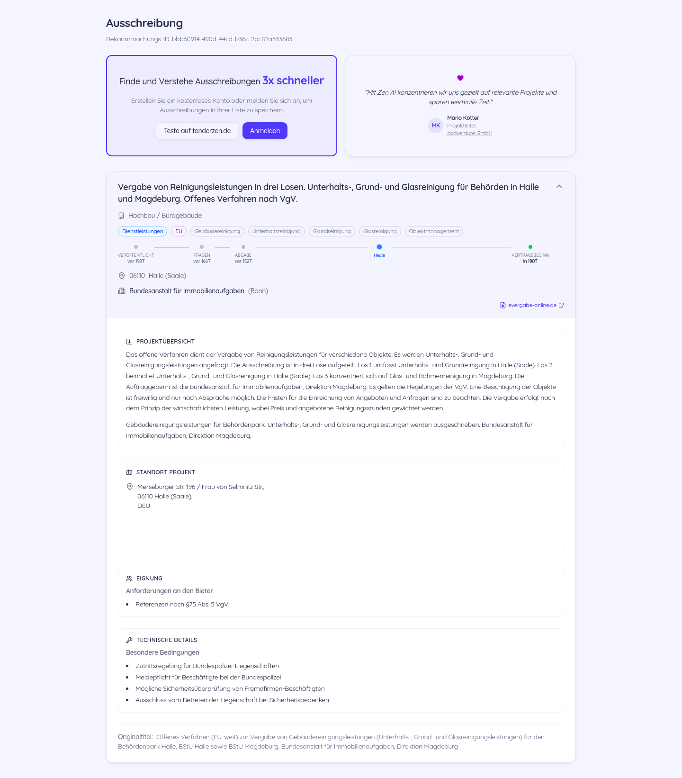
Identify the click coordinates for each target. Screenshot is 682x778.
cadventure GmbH (469, 132)
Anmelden (265, 131)
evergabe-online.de (532, 304)
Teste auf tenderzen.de (197, 131)
